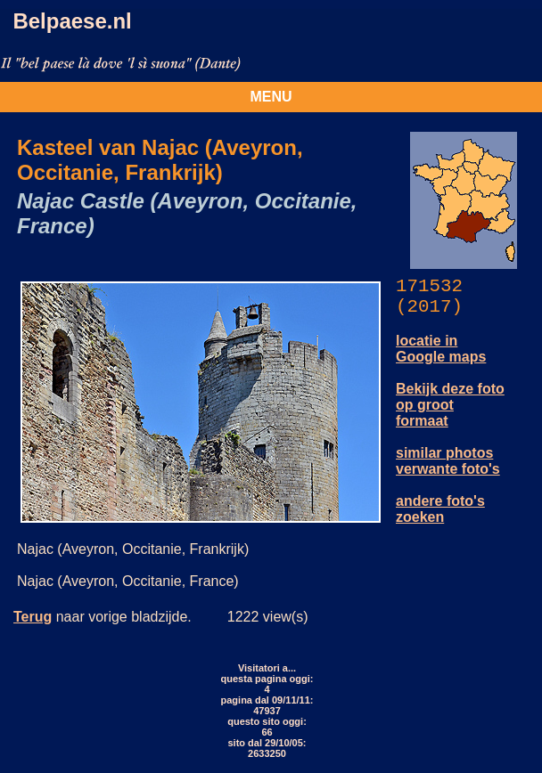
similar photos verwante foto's (448, 460)
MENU (271, 96)
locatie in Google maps (441, 348)
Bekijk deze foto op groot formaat (450, 404)
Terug (32, 616)
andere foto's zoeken (440, 509)
